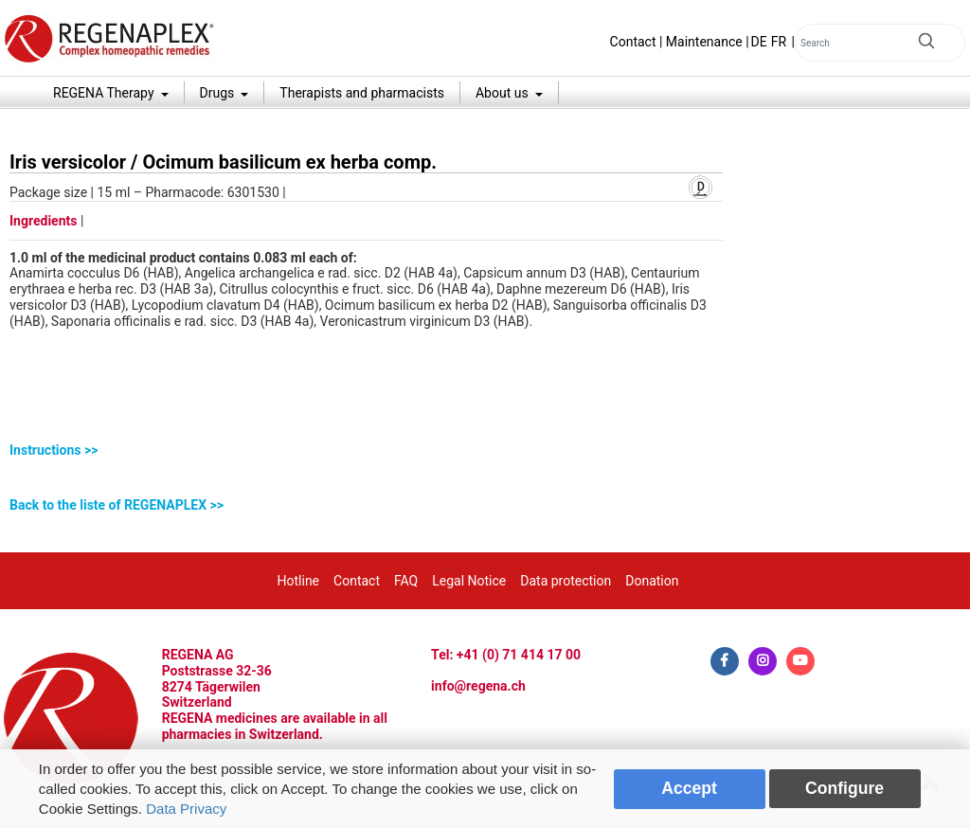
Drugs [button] (219, 92)
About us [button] (503, 92)
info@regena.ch (478, 685)
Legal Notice (469, 580)
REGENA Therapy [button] (105, 92)
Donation (651, 580)
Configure (844, 788)
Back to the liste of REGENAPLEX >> (116, 505)
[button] (366, 450)
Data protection (565, 580)
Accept (689, 788)
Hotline (299, 580)
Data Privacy (186, 809)
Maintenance (704, 41)
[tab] (366, 450)
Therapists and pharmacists (361, 92)
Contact (633, 41)
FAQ (406, 580)
